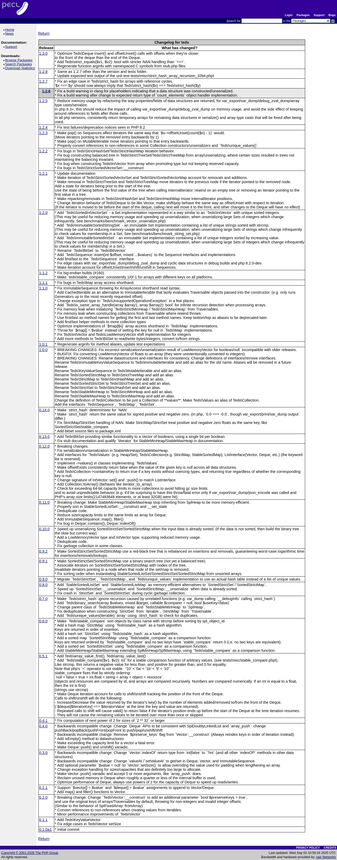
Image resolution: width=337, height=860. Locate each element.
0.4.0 (43, 726)
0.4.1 (43, 720)
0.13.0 (44, 436)
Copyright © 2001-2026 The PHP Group (29, 853)
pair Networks (326, 857)
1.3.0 (43, 53)
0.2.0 (43, 797)
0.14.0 (44, 410)
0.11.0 (44, 502)
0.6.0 (43, 621)
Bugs (332, 15)
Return (43, 33)
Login (289, 15)
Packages (303, 15)
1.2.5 (43, 101)
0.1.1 (43, 820)
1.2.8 (43, 71)
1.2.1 (43, 173)
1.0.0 (43, 350)
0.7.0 (43, 599)
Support (319, 15)
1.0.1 (43, 344)
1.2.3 (43, 133)
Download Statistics (21, 68)
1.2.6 (46, 91)
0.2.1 (43, 788)
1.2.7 (43, 81)
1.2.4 (43, 127)
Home (10, 30)
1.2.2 (43, 151)
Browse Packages (20, 60)
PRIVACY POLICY (308, 847)
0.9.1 (43, 561)
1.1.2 (43, 273)
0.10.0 (44, 529)
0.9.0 (43, 579)
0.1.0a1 (45, 829)
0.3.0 (43, 753)
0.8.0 (43, 585)
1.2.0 (43, 213)
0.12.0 (44, 446)
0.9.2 (43, 551)
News (10, 34)
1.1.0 (43, 288)
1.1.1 (43, 283)
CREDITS (330, 847)
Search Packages (19, 64)
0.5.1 (43, 656)
